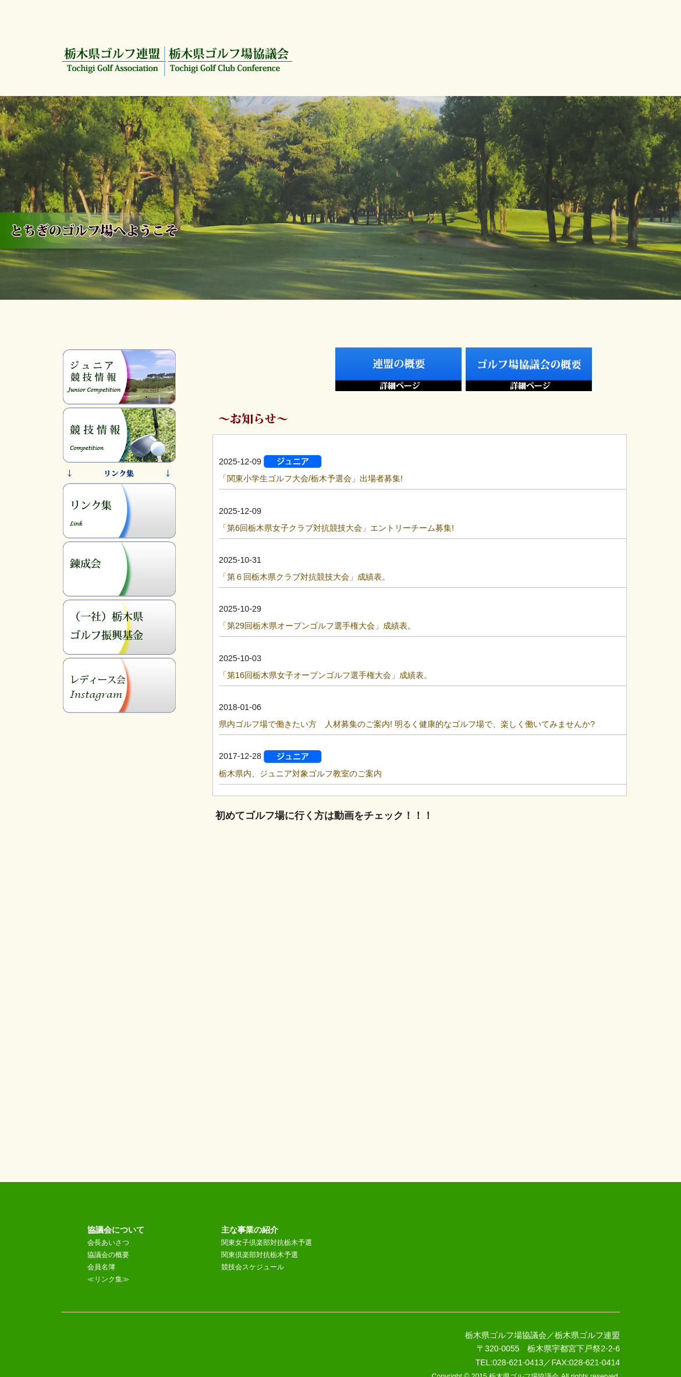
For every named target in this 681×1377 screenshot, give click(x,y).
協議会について (115, 1229)
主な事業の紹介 (249, 1229)
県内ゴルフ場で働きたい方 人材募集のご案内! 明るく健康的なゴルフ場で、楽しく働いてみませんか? (407, 724)
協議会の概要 (108, 1255)
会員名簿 (101, 1267)
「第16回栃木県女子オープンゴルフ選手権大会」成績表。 (325, 675)
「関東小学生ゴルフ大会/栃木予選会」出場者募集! (311, 478)
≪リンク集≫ (108, 1279)
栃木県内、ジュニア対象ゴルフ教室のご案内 (300, 773)
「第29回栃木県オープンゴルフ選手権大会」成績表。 (317, 625)
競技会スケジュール (252, 1267)
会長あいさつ (108, 1242)
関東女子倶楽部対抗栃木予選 (266, 1242)
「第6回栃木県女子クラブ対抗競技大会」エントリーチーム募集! (336, 528)
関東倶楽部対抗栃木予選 (259, 1255)
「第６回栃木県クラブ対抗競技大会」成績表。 (304, 576)
